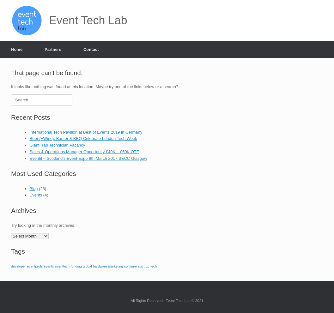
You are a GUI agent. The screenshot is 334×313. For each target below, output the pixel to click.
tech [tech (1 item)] (153, 266)
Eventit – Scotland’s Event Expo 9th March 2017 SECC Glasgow (88, 158)
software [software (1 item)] (130, 266)
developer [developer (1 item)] (18, 266)
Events (36, 195)
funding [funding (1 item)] (76, 266)
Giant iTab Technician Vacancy (57, 145)
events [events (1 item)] (49, 266)
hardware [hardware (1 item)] (100, 266)
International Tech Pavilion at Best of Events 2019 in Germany (86, 132)
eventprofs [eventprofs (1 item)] (35, 266)
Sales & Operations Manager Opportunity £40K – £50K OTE (84, 151)
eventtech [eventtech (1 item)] (62, 266)
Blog (34, 188)
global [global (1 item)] (87, 266)
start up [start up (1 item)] (143, 266)
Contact (91, 49)
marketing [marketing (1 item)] (115, 266)
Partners (53, 49)
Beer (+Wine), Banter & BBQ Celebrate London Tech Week (83, 138)
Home (16, 49)
